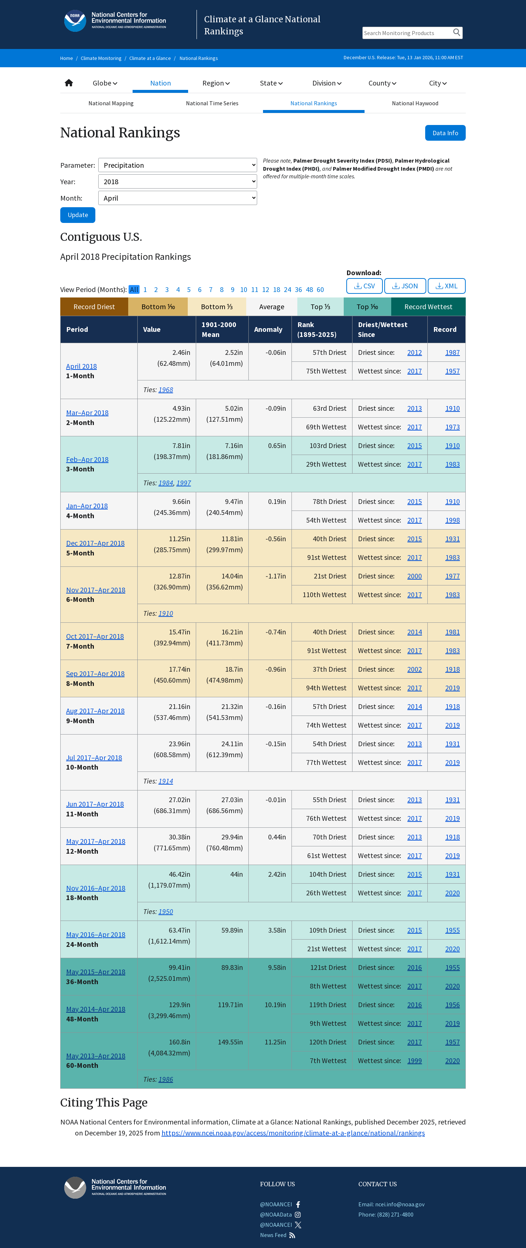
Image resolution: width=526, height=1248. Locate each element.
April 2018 (81, 366)
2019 (452, 687)
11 (254, 289)
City (438, 82)
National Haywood (415, 103)
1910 (452, 408)
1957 (452, 370)
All (134, 289)
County (382, 82)
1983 (452, 464)
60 (320, 289)
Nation (160, 82)
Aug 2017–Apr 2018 (95, 710)
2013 (414, 408)
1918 (452, 669)
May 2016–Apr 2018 (95, 934)
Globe (105, 82)
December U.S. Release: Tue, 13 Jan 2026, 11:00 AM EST (403, 57)
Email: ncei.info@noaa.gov (391, 1204)
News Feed (278, 1234)
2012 (414, 352)
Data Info (445, 133)
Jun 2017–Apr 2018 (95, 803)
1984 (166, 482)
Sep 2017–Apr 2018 (95, 673)
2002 (414, 669)
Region (216, 82)
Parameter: (77, 165)
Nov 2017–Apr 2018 (95, 589)
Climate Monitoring (101, 58)
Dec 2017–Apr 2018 (95, 542)
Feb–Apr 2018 (87, 459)
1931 (452, 538)
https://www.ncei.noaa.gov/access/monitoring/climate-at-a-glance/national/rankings (293, 1132)
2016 (414, 967)
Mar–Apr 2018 (87, 412)
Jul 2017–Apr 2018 (94, 757)
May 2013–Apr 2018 (95, 1055)
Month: (71, 197)
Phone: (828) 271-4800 (385, 1214)
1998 (452, 519)
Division (327, 82)
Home (66, 58)
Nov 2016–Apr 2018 (95, 887)
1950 (166, 911)
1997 (183, 482)
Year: (67, 181)
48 (309, 289)
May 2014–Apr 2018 (95, 1008)
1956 (452, 1004)
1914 (166, 780)
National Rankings (199, 58)
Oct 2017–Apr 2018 (95, 636)
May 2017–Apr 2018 (95, 841)
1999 (414, 1060)
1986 (166, 1079)
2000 (414, 575)
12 (265, 289)
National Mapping (111, 103)
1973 (452, 426)
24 (287, 289)
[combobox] (263, 83)
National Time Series (212, 103)
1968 (166, 389)
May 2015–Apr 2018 (95, 971)
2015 (414, 445)
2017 (414, 370)
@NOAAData (280, 1214)
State (271, 82)
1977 (452, 575)
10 (243, 289)
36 (298, 289)
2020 (452, 892)
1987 (452, 352)
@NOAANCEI (280, 1204)
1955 (452, 929)
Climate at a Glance (150, 58)
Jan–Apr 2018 (87, 505)
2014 (414, 631)
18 (276, 289)
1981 (452, 631)
